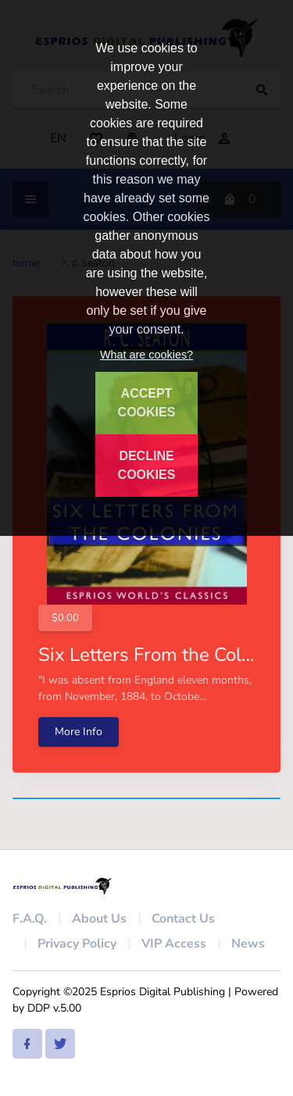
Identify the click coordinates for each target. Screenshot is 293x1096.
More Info (78, 731)
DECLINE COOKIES (147, 465)
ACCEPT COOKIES (147, 403)
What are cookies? (146, 354)
